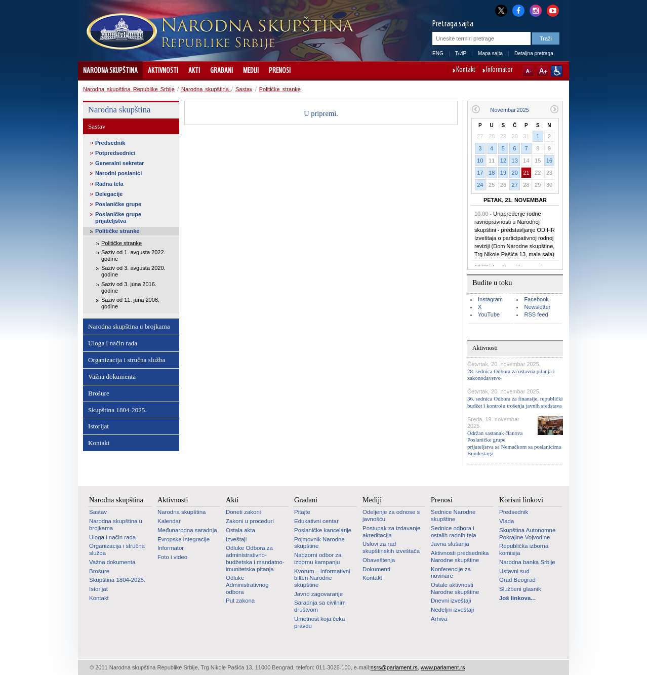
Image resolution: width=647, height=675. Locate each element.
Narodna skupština (110, 71)
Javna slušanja (450, 544)
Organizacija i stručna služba (126, 360)
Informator (499, 70)
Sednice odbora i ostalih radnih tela (453, 531)
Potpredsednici (115, 153)
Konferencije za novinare (451, 572)
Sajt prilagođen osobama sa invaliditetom (556, 70)
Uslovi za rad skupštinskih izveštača (391, 547)
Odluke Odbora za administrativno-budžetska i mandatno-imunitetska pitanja (255, 558)
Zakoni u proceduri (250, 521)
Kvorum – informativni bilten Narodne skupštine (322, 578)
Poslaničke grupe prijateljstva (118, 217)
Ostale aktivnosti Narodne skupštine (455, 588)
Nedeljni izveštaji (452, 610)
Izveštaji (236, 539)
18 (492, 173)
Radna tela (109, 184)
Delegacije (109, 194)
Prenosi (280, 71)
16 (549, 160)
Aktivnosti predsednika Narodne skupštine (460, 556)
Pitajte (302, 512)
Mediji (251, 71)
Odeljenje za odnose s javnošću (391, 515)
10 (480, 160)
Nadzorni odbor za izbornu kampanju (317, 558)
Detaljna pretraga (533, 53)
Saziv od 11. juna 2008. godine (130, 303)
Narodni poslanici (118, 173)
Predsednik (110, 143)
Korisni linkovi (521, 500)
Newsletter (537, 307)
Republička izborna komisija (523, 549)
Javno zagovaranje (318, 594)
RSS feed (536, 314)
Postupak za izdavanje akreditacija (391, 531)
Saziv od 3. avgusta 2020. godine (133, 271)
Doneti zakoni (243, 512)
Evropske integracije (183, 539)
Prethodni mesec (475, 109)
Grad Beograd (517, 580)
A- (528, 70)
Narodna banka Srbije (527, 562)
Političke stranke (280, 89)
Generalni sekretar (119, 163)
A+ (542, 70)
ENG (437, 53)
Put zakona (240, 601)
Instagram (490, 299)
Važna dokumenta (112, 376)
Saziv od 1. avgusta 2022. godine (133, 255)
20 (515, 173)
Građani (221, 71)
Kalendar (169, 521)
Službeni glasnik (520, 589)
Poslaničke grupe (118, 204)
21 (526, 173)
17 (480, 173)
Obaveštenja (378, 560)
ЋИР (460, 53)
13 (515, 160)
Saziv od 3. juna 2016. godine (128, 287)
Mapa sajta (490, 53)
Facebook (536, 299)
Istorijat (98, 426)
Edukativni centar (316, 521)
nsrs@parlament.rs (394, 667)
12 (503, 160)
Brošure (98, 393)
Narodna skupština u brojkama (129, 326)
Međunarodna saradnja (187, 530)
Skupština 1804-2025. (117, 410)
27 (515, 185)
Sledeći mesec (554, 109)
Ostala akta (240, 530)
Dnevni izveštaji (451, 601)
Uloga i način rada (112, 343)
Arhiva (439, 619)
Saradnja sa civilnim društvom (320, 606)
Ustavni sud (514, 571)
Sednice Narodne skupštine (453, 515)
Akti (194, 71)
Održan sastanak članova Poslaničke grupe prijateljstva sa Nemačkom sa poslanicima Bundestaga (514, 443)
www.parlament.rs (443, 667)
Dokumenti (376, 569)
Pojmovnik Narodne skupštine (319, 542)
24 (480, 185)
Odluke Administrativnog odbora (247, 584)
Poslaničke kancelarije (322, 530)
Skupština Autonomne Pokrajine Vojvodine (527, 533)
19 (503, 173)
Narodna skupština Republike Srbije (129, 89)
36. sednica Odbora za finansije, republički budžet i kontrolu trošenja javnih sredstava (514, 401)
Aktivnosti (163, 71)
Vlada (506, 521)
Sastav (244, 89)
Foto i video (172, 557)
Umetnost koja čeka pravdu (319, 622)
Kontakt (465, 70)
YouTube (489, 314)
